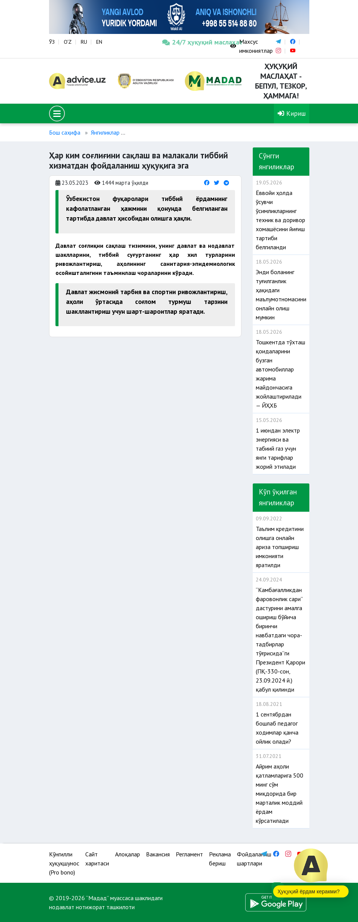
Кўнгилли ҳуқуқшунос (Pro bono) (64, 863)
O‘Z (68, 41)
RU (84, 41)
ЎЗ (52, 41)
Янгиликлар (105, 132)
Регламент (189, 854)
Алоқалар (127, 854)
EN (99, 41)
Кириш (292, 113)
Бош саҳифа (64, 132)
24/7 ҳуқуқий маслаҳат (190, 42)
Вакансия (158, 854)
